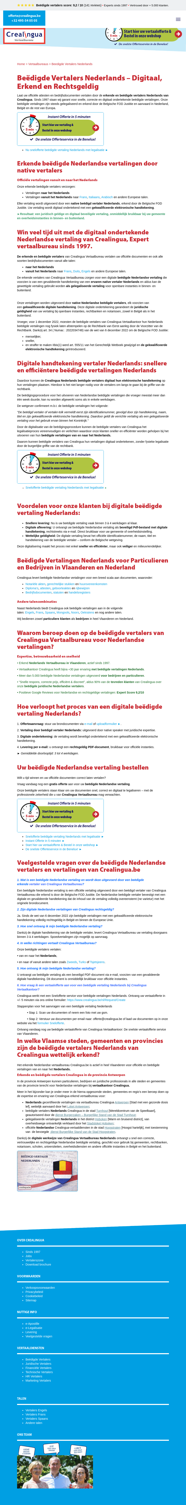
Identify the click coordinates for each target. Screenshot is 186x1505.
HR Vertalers (34, 1376)
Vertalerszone (35, 1260)
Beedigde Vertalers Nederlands (71, 64)
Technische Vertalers (39, 1372)
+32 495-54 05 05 (24, 21)
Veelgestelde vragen (39, 1336)
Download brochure (38, 1264)
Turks (82, 962)
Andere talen (34, 1423)
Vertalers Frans (36, 1414)
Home (21, 64)
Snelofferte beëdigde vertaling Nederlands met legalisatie (65, 487)
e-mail (88, 724)
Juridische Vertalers (38, 1363)
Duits (76, 271)
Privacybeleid (34, 1292)
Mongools (63, 612)
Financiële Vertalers (38, 1368)
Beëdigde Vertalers (38, 1359)
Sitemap (31, 1300)
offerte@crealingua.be (24, 16)
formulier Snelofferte (51, 1023)
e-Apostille (32, 1323)
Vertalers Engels (36, 1410)
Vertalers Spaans (37, 1418)
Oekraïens (87, 612)
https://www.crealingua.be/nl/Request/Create (96, 1000)
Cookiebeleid (34, 1296)
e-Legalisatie (34, 1328)
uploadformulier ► (109, 724)
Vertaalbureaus (38, 64)
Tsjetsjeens (97, 962)
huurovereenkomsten (93, 584)
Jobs (29, 1256)
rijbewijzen (83, 588)
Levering (31, 1332)
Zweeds (72, 962)
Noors (75, 612)
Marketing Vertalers (38, 1380)
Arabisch (107, 197)
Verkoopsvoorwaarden (40, 1287)
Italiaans (94, 197)
